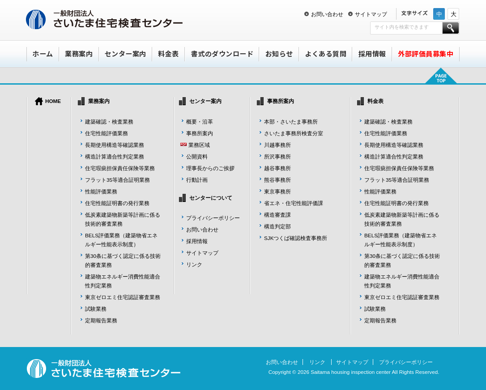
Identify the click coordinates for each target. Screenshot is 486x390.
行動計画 (197, 180)
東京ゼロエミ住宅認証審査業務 (122, 297)
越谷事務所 (277, 168)
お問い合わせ (327, 14)
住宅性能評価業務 (106, 133)
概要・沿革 (199, 121)
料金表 (168, 53)
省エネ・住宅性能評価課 (293, 203)
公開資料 (197, 156)
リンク (194, 264)
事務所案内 (199, 133)
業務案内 (79, 53)
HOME (53, 101)
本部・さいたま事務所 (291, 121)
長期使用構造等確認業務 (114, 145)
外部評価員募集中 (425, 53)
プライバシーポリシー (213, 218)
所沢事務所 (277, 156)
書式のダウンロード (222, 53)
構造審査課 (277, 215)
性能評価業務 (101, 191)
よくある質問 (325, 53)
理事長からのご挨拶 (210, 168)
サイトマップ (371, 14)
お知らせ (279, 53)
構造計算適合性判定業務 (114, 156)
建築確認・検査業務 (109, 121)
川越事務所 (277, 145)
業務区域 (199, 145)
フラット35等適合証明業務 (117, 180)
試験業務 (96, 309)
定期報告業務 (101, 320)
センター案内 (125, 53)
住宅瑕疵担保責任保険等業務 (120, 168)
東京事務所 (277, 191)
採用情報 (372, 53)
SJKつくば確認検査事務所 (295, 238)
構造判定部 (277, 226)
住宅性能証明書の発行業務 (117, 203)
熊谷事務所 (277, 180)
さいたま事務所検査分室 (293, 133)
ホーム (42, 53)
